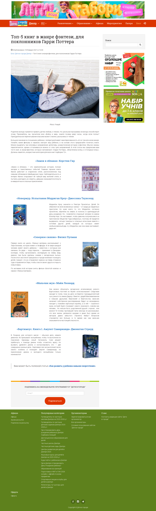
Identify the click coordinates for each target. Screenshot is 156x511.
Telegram (83, 501)
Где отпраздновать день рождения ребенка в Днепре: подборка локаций (52, 432)
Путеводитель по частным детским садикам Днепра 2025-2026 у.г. (53, 424)
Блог (138, 23)
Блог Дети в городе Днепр (21, 54)
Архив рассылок (17, 420)
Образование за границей (51, 469)
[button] (34, 23)
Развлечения (65, 23)
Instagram (78, 501)
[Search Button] (140, 45)
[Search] (121, 45)
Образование (84, 23)
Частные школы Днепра (50, 443)
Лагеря (129, 23)
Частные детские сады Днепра (53, 446)
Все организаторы (78, 422)
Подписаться (55, 401)
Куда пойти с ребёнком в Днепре (54, 460)
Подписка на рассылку (20, 423)
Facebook (73, 501)
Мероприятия (114, 23)
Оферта (14, 496)
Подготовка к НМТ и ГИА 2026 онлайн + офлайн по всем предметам (53, 474)
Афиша (99, 23)
